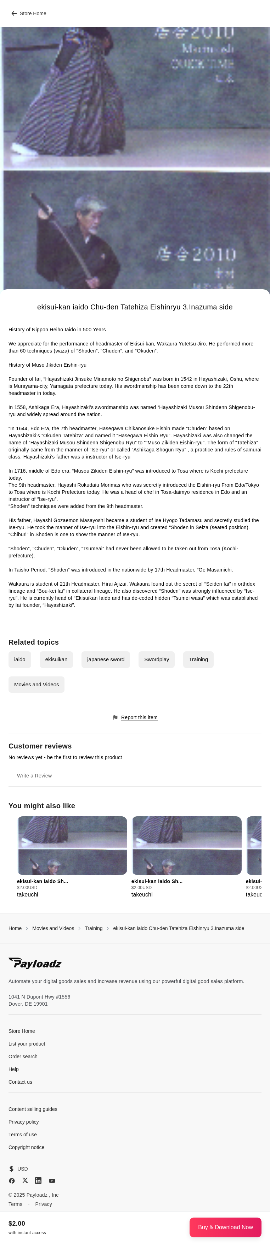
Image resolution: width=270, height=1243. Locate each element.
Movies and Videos (36, 684)
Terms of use (23, 1134)
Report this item (135, 718)
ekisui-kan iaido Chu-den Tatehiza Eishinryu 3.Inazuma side (178, 928)
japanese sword (105, 659)
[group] (72, 857)
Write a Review (34, 776)
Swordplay (156, 659)
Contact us (20, 1082)
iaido (20, 659)
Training (198, 659)
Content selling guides (33, 1109)
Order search (23, 1056)
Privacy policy (24, 1122)
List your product (27, 1044)
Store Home (28, 13)
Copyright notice (26, 1147)
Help (14, 1069)
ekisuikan (56, 659)
